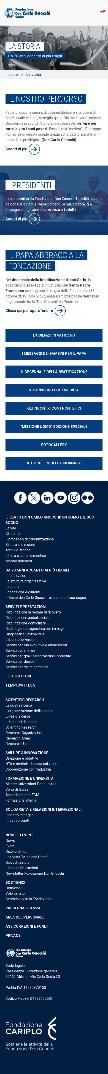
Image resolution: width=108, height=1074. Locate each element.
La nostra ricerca (18, 705)
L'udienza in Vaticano (54, 335)
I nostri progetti (17, 820)
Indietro (11, 74)
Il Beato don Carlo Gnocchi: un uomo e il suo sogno (45, 597)
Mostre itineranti (18, 561)
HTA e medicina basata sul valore (32, 764)
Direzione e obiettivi (21, 758)
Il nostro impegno (19, 815)
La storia (12, 586)
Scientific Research (24, 700)
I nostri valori (15, 576)
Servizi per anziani (20, 650)
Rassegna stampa (22, 908)
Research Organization (23, 733)
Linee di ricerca (17, 716)
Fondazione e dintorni (22, 592)
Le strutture (18, 676)
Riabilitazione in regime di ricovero (33, 612)
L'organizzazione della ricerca (29, 711)
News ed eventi (19, 835)
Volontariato (15, 893)
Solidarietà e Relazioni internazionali (43, 809)
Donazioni (13, 888)
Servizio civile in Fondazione (28, 899)
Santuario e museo (20, 544)
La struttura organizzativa (25, 581)
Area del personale (24, 917)
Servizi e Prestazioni (25, 607)
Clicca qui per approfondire (29, 310)
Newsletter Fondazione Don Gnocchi (34, 873)
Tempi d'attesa (20, 685)
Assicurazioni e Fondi (26, 926)
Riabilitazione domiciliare (25, 623)
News (10, 840)
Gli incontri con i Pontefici (54, 408)
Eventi (10, 846)
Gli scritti (12, 534)
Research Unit (16, 744)
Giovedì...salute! (18, 862)
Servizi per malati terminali (26, 667)
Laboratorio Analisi (20, 639)
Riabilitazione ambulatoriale (27, 618)
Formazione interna (20, 800)
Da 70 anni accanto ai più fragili (37, 570)
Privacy (13, 935)
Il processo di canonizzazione (29, 539)
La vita (10, 528)
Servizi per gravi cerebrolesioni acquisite (38, 656)
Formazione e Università (29, 778)
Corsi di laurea (16, 789)
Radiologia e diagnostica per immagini (35, 628)
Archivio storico (17, 550)
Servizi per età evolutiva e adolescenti (36, 645)
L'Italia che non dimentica (25, 555)
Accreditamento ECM (22, 795)
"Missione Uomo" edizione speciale (54, 426)
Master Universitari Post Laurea (30, 784)
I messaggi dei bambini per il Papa (54, 353)
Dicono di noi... (16, 851)
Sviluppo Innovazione (26, 753)
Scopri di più (16, 149)
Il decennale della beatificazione (54, 372)
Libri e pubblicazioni (21, 868)
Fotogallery (54, 445)
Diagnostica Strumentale (25, 634)
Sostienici (15, 882)
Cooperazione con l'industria (28, 769)
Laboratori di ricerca (21, 722)
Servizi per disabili (20, 661)
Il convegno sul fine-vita (54, 390)
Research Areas (18, 738)
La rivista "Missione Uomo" (27, 857)
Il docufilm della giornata (54, 463)
